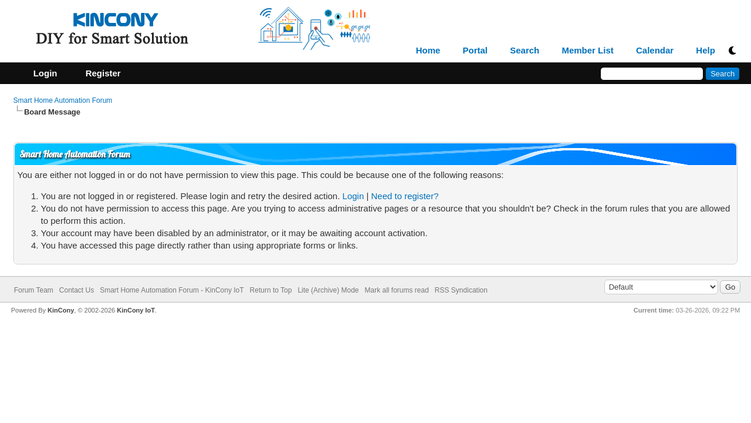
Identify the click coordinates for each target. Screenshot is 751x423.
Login (353, 196)
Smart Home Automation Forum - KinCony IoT (171, 290)
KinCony (61, 310)
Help (705, 50)
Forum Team (33, 290)
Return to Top (271, 290)
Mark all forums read (396, 290)
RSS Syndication (461, 290)
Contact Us (76, 290)
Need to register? (404, 196)
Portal (475, 50)
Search (524, 50)
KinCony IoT (136, 310)
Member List (587, 50)
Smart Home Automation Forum (63, 100)
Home (428, 50)
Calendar (655, 50)
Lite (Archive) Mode (327, 290)
